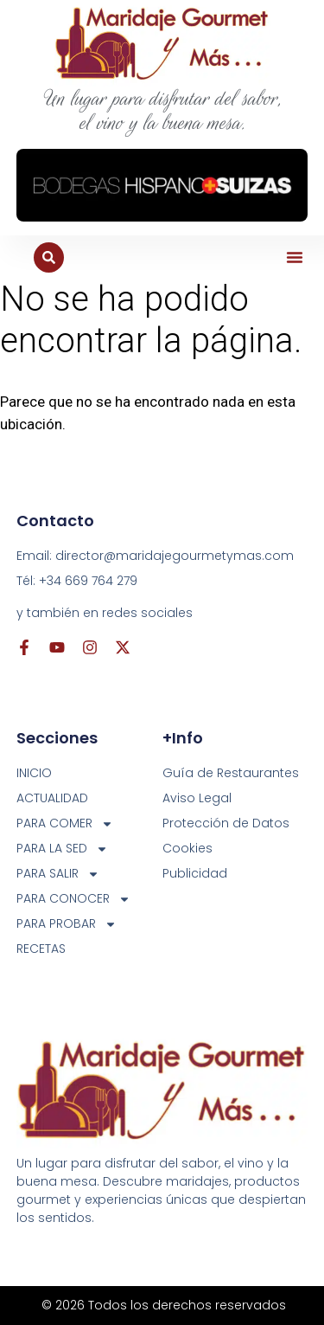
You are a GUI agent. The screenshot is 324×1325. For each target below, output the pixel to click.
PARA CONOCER (73, 899)
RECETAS (41, 948)
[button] (295, 257)
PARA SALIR (57, 874)
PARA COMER (64, 823)
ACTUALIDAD (52, 798)
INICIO (34, 772)
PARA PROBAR (66, 924)
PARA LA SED (62, 848)
